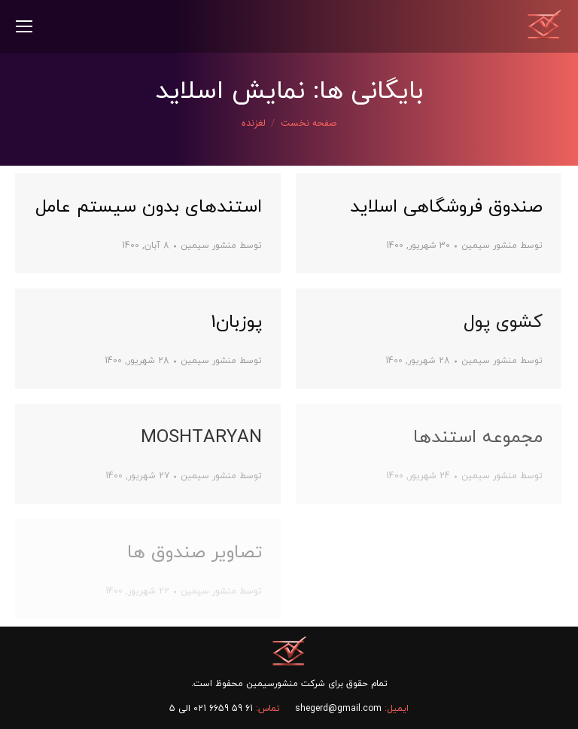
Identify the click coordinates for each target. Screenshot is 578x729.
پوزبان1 (236, 322)
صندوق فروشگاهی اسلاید (446, 207)
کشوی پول (503, 322)
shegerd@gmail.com (338, 709)
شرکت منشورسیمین (285, 684)
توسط (221, 245)
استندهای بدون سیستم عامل (148, 207)
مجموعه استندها (478, 437)
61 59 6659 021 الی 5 (211, 709)
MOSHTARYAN (201, 437)
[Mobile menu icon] (24, 26)
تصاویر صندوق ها (194, 553)
